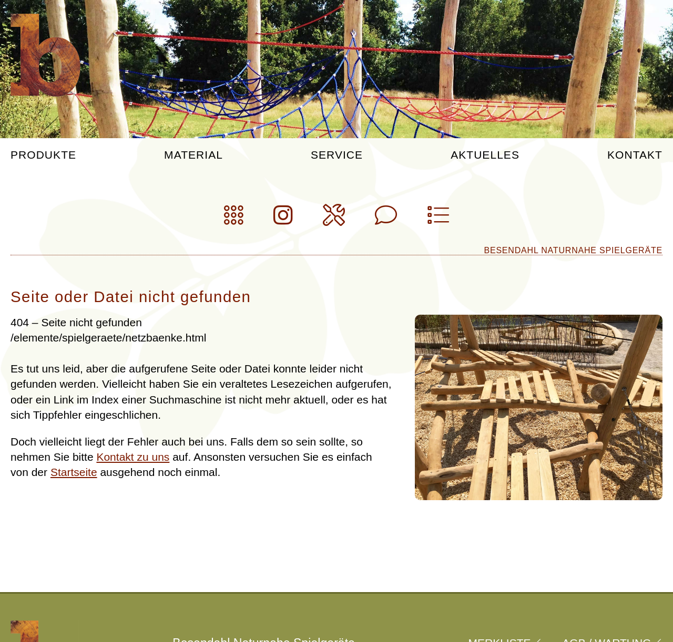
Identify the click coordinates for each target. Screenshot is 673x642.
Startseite (73, 472)
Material (193, 155)
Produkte (43, 155)
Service (337, 155)
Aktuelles (485, 155)
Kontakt (634, 155)
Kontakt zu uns (132, 457)
